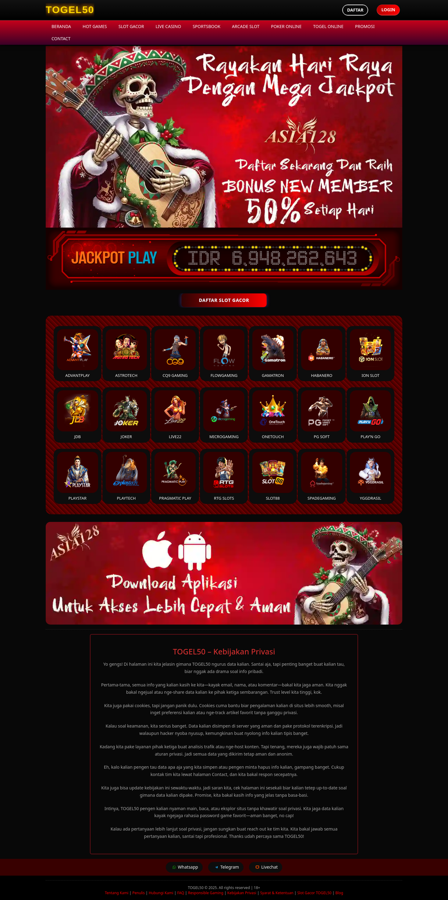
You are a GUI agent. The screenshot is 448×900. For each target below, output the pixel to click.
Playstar (77, 476)
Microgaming (223, 414)
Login (388, 9)
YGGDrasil (370, 476)
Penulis (138, 892)
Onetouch (272, 414)
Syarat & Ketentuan (276, 892)
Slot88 (272, 476)
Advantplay (77, 353)
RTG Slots (223, 476)
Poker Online (286, 26)
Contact (61, 38)
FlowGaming (223, 353)
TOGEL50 (196, 887)
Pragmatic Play (175, 476)
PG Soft (321, 414)
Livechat (266, 867)
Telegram (226, 867)
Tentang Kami (116, 892)
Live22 (175, 414)
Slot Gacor (131, 26)
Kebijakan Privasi (241, 892)
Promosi (365, 26)
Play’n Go (370, 414)
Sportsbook (206, 26)
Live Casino (168, 26)
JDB (77, 414)
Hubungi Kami (161, 892)
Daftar (355, 10)
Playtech (126, 476)
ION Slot (370, 353)
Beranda (61, 26)
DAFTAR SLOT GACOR (224, 300)
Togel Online (328, 26)
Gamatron (272, 353)
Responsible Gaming (205, 892)
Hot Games (95, 26)
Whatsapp (184, 867)
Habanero (321, 353)
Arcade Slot (245, 26)
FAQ (180, 892)
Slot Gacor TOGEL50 (314, 892)
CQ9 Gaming (175, 353)
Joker (126, 414)
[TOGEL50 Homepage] (70, 10)
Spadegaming (321, 476)
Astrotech (126, 353)
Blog (339, 892)
